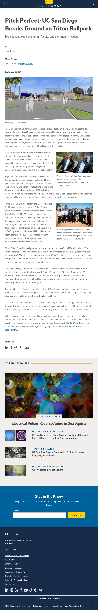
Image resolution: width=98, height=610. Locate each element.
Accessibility (74, 606)
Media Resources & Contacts (17, 555)
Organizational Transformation (17, 576)
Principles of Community (15, 572)
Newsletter (9, 559)
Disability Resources (13, 568)
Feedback (91, 606)
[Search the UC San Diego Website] (93, 4)
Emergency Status (12, 563)
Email (16, 510)
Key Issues (9, 584)
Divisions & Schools (49, 599)
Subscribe (76, 515)
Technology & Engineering (48, 432)
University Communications (16, 580)
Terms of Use (62, 606)
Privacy (83, 606)
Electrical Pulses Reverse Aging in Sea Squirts (49, 423)
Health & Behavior (49, 417)
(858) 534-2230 (11, 549)
